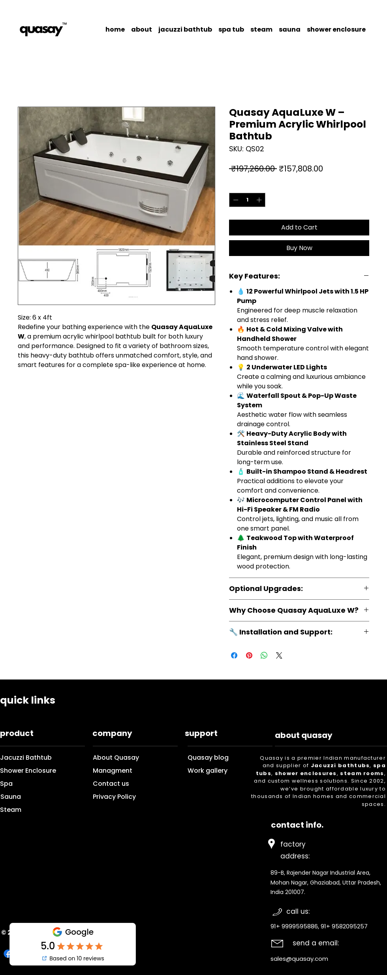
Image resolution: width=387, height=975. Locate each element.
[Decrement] (235, 200)
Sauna (10, 796)
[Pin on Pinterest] (249, 655)
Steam (10, 809)
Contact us (112, 783)
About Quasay (116, 757)
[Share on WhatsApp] (264, 655)
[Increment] (260, 200)
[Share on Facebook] (234, 655)
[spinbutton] (247, 200)
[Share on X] (279, 655)
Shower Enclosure (28, 770)
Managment (112, 770)
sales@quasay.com (299, 958)
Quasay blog (220, 757)
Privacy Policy (114, 796)
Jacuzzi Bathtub (26, 757)
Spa (6, 783)
